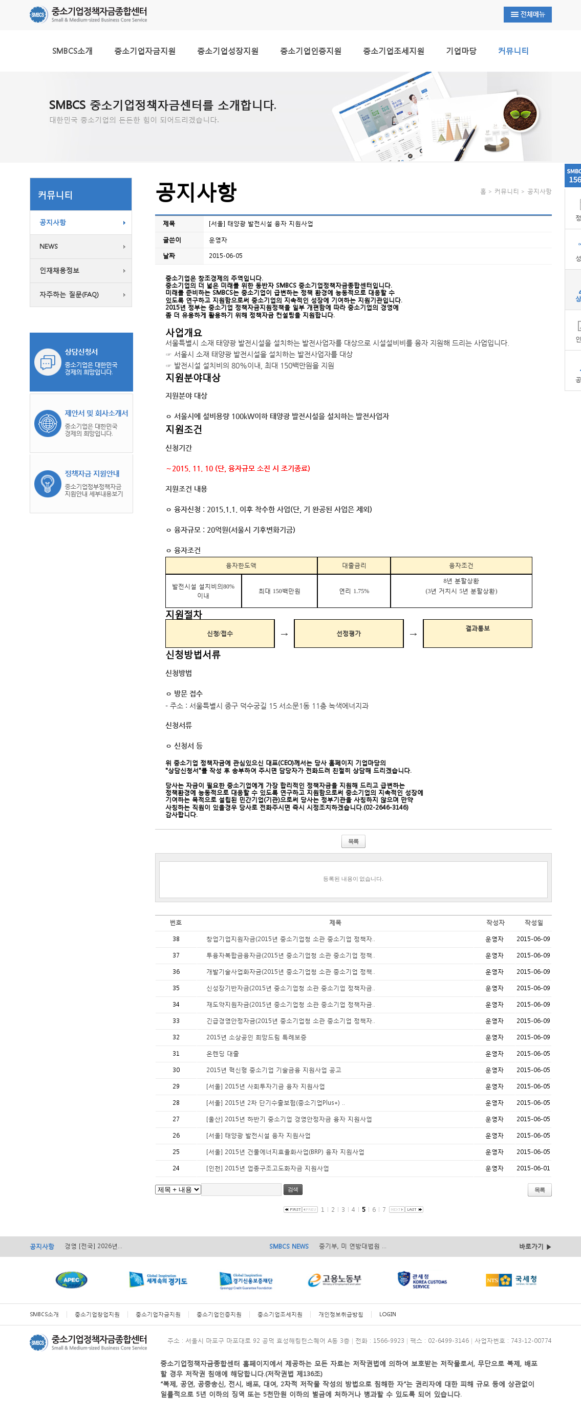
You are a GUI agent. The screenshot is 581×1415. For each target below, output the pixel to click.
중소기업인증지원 (310, 51)
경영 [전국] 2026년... (93, 1246)
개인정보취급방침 (340, 1314)
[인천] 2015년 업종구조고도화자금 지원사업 (267, 1168)
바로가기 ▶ (535, 1246)
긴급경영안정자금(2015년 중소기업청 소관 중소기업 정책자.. (290, 1021)
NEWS (48, 246)
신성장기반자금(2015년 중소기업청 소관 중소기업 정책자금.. (290, 988)
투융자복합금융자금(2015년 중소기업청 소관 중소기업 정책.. (290, 955)
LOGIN (387, 1314)
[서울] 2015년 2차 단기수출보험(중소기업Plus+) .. (275, 1102)
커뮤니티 (513, 51)
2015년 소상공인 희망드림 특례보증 (256, 1037)
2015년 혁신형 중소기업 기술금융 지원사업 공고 (273, 1070)
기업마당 (461, 51)
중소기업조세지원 (393, 51)
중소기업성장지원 (228, 51)
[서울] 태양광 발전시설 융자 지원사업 (258, 1135)
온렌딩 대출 (222, 1053)
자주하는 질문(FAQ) (69, 294)
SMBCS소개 (72, 51)
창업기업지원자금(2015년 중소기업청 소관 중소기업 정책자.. (290, 939)
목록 (353, 841)
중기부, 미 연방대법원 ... (352, 1246)
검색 (293, 1189)
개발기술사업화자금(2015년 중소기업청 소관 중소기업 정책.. (290, 971)
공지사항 (52, 222)
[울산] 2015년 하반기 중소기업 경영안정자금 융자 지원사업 (289, 1119)
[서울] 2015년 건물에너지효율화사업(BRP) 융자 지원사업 (285, 1152)
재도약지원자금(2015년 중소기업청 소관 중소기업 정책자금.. (290, 1004)
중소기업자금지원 (145, 51)
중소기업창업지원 (97, 1314)
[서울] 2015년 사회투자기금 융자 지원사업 (265, 1086)
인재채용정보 (59, 270)
